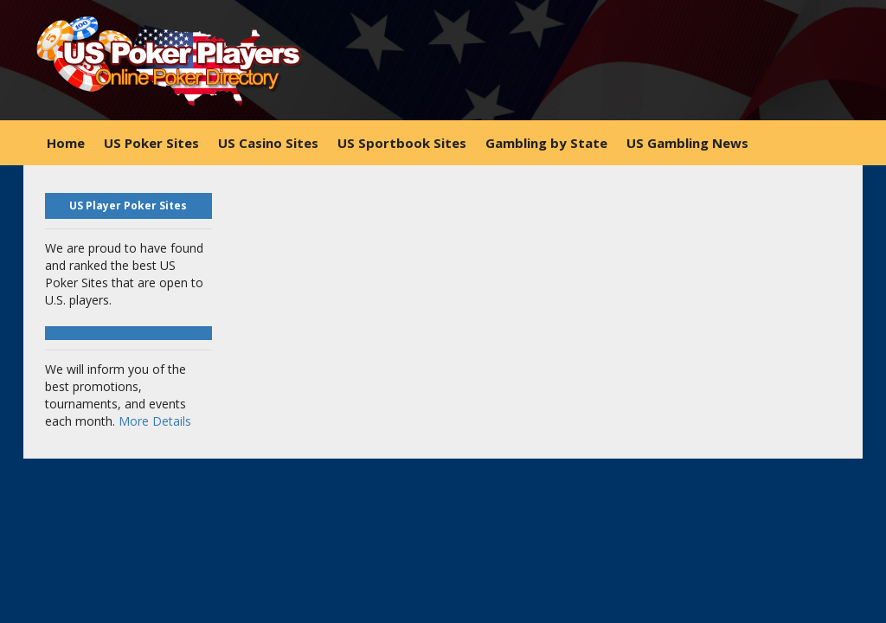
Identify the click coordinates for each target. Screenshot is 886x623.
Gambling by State (546, 142)
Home (66, 142)
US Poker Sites (151, 142)
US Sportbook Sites (401, 142)
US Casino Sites (268, 142)
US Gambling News (687, 142)
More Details (155, 421)
